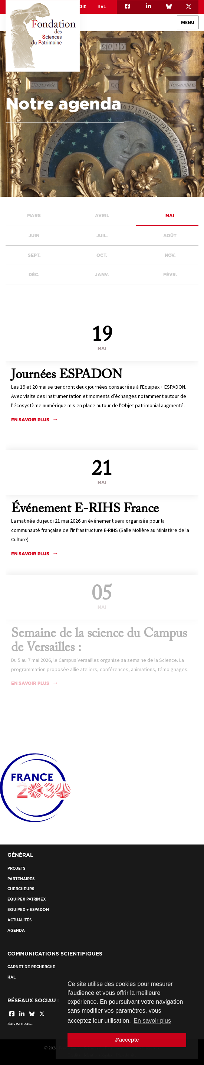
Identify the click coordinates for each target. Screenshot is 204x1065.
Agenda (16, 930)
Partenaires (20, 879)
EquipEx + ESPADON (28, 910)
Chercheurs (20, 889)
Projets (16, 868)
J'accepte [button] (127, 1040)
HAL (102, 7)
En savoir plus (30, 553)
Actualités (19, 920)
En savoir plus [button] (152, 1020)
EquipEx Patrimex (26, 899)
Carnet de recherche (31, 967)
